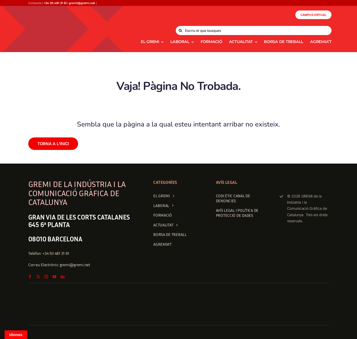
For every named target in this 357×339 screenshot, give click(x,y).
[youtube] (54, 276)
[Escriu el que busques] (254, 30)
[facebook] (30, 276)
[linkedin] (62, 276)
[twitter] (38, 276)
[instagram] (46, 276)
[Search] (180, 30)
